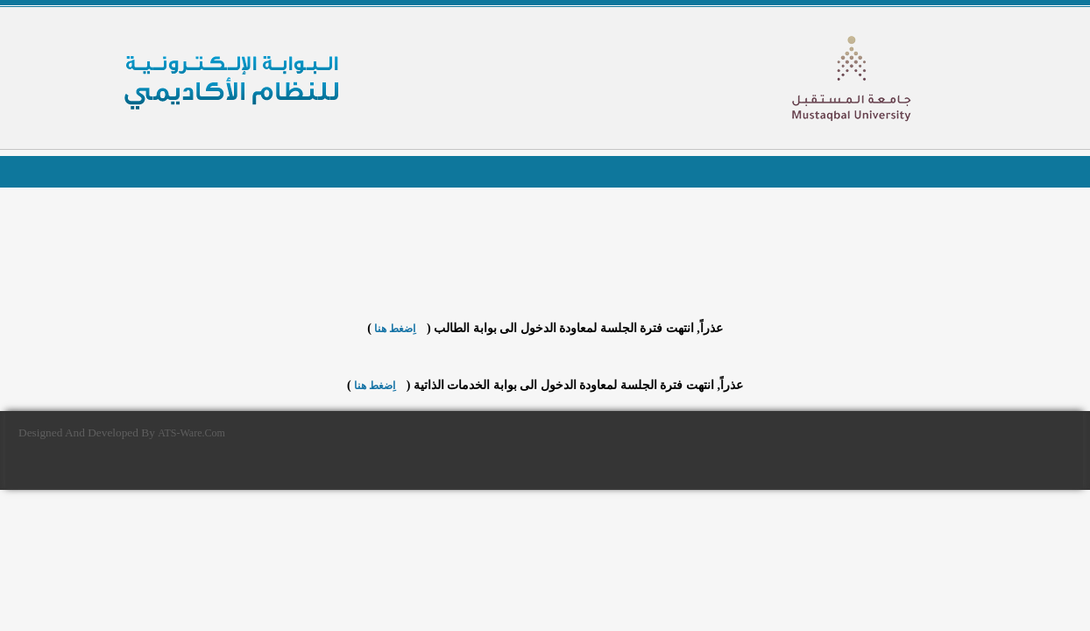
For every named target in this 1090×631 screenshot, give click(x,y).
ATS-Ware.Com (191, 433)
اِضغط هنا (395, 329)
